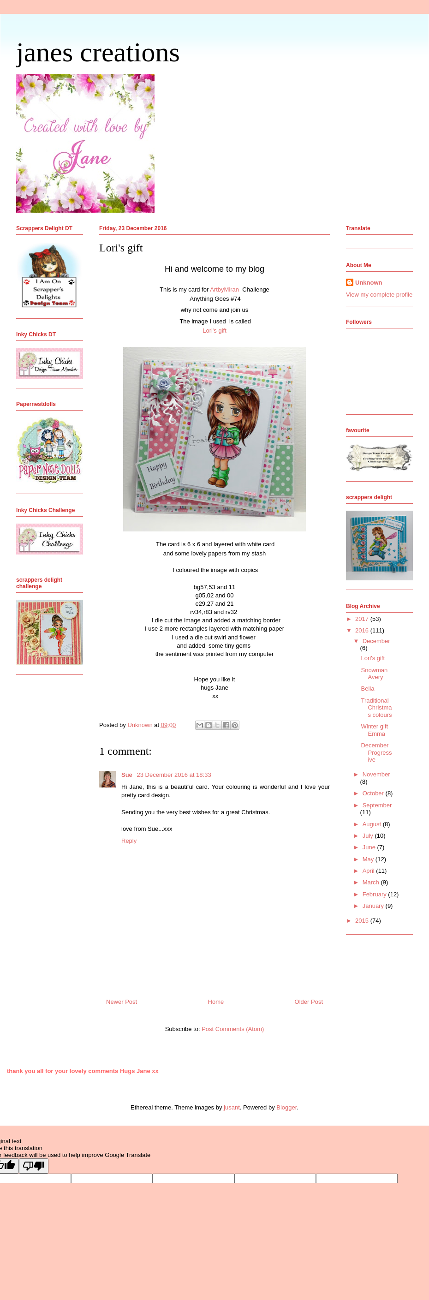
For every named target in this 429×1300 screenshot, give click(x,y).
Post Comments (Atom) (233, 1029)
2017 (362, 618)
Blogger (286, 1107)
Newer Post (121, 1001)
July (369, 835)
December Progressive (376, 752)
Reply (129, 840)
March (372, 882)
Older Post (309, 1001)
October (374, 793)
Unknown (368, 282)
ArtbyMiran (225, 289)
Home (216, 1001)
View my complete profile (379, 294)
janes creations (98, 52)
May (369, 859)
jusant (232, 1107)
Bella (367, 688)
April (369, 870)
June (370, 847)
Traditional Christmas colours (376, 707)
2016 (362, 630)
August (373, 824)
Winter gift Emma (374, 730)
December (376, 641)
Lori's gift (214, 330)
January (374, 905)
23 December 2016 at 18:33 (174, 774)
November (376, 774)
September (377, 805)
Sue (127, 774)
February (375, 894)
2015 (362, 920)
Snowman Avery (374, 674)
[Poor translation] (33, 1166)
